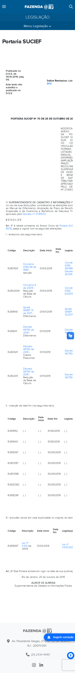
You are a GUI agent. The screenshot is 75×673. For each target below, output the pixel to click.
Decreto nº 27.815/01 (34, 214)
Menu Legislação (37, 26)
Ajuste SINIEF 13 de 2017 (28, 310)
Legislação (38, 17)
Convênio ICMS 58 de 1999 (29, 267)
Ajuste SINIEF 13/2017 (69, 311)
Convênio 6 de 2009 (29, 286)
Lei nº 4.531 (25, 544)
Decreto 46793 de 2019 (28, 329)
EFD (49, 83)
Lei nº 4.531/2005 (68, 546)
